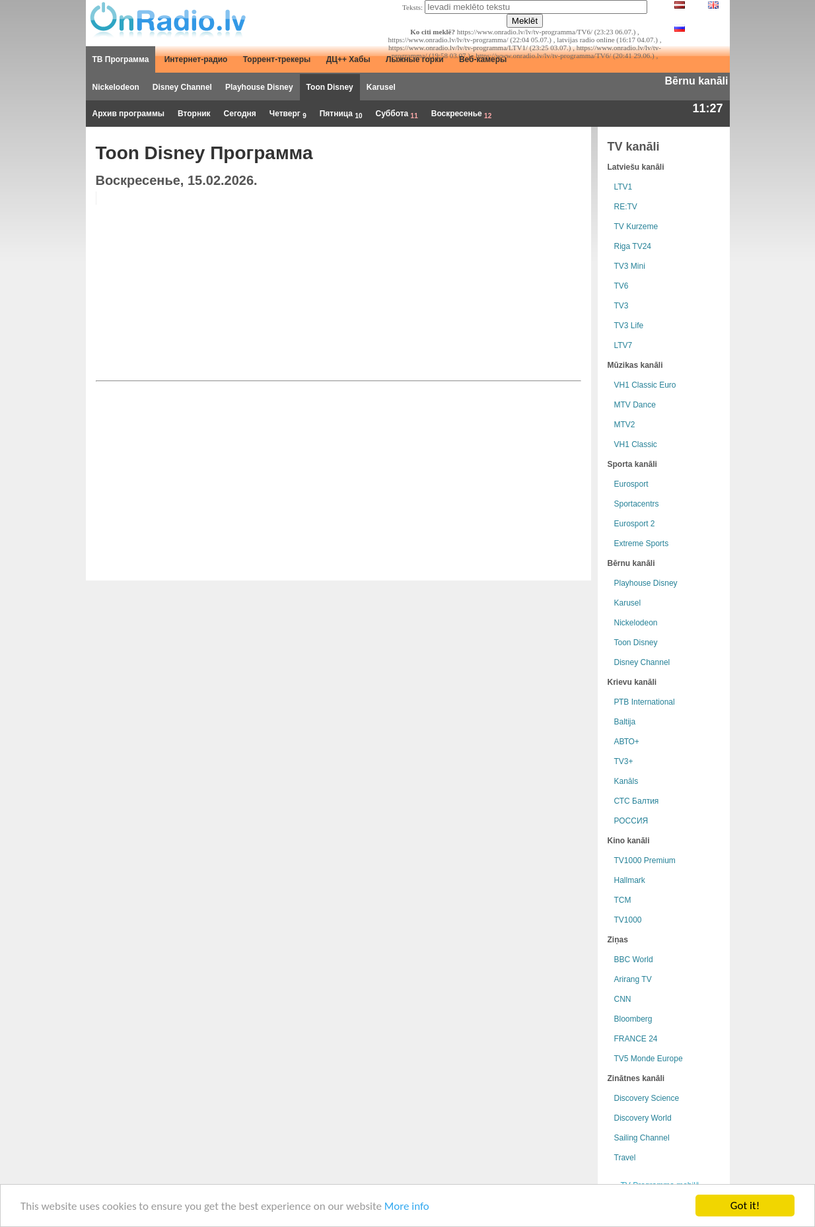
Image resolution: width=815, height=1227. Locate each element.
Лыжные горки (415, 59)
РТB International (644, 702)
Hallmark (629, 880)
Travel (625, 1157)
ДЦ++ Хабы (348, 59)
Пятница (341, 114)
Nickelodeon (115, 87)
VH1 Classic (635, 444)
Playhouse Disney (259, 87)
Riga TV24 (632, 246)
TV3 (621, 305)
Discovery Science (647, 1098)
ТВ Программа (120, 59)
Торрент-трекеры (277, 59)
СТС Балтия (636, 801)
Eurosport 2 (634, 523)
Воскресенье (461, 114)
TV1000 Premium (645, 860)
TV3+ (623, 761)
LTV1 (623, 187)
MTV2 (624, 424)
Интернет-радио (196, 59)
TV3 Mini (629, 266)
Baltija (625, 721)
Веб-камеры (483, 59)
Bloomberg (633, 1019)
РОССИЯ (631, 820)
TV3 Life (629, 325)
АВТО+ (626, 741)
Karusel (381, 87)
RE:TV (625, 206)
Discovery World (643, 1118)
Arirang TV (633, 979)
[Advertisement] (480, 284)
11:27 (707, 108)
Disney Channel (182, 87)
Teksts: (412, 7)
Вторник (194, 113)
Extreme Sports (641, 543)
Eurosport (631, 484)
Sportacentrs (636, 503)
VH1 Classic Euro (645, 385)
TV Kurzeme (636, 226)
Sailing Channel (642, 1137)
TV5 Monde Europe (648, 1058)
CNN (622, 999)
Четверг (287, 114)
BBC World (633, 959)
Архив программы (128, 113)
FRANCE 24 (636, 1038)
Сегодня (240, 113)
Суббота (397, 114)
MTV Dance (635, 404)
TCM (622, 900)
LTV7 (623, 345)
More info (406, 1206)
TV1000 (628, 920)
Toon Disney (329, 87)
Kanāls (626, 781)
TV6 (621, 286)
